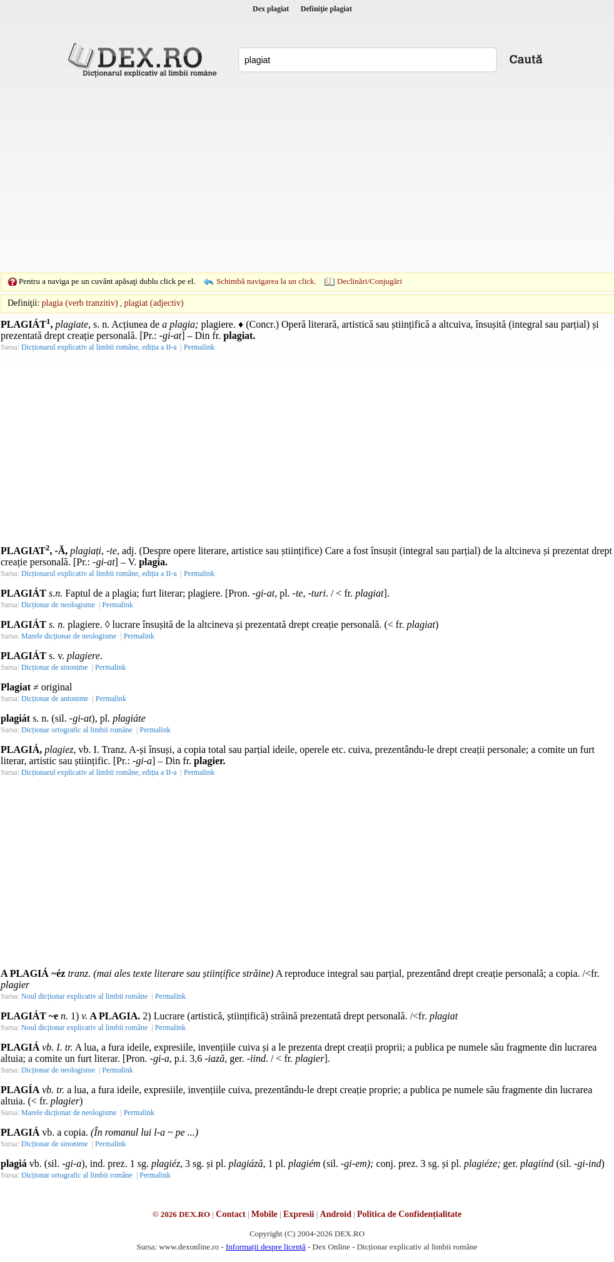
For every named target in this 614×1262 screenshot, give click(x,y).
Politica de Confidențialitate (409, 1214)
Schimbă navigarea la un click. (266, 281)
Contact (230, 1214)
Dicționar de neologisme (58, 604)
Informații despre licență (266, 1246)
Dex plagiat (271, 8)
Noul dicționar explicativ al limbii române (84, 996)
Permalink (199, 347)
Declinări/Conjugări (369, 281)
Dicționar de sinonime (54, 667)
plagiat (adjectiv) (153, 303)
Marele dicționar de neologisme (68, 636)
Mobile (264, 1214)
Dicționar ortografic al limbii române (77, 729)
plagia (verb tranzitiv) (80, 303)
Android (335, 1214)
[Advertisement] (287, 175)
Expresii (299, 1214)
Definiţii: (23, 303)
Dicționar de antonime (54, 698)
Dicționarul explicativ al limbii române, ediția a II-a (99, 347)
